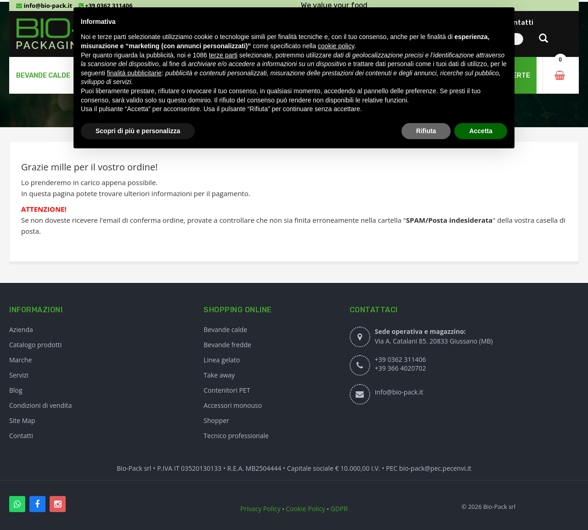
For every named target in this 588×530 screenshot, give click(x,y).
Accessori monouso (233, 405)
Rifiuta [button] (426, 131)
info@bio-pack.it (44, 5)
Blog (16, 390)
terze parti (223, 55)
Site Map (22, 420)
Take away (219, 375)
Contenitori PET (227, 390)
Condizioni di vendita (40, 405)
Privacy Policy (260, 508)
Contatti (21, 435)
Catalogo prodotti (35, 344)
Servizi (18, 375)
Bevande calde (225, 329)
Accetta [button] (480, 131)
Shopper (216, 420)
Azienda (21, 329)
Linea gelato (222, 359)
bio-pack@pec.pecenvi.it (435, 468)
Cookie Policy (305, 508)
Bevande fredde (227, 344)
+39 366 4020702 (400, 368)
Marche (20, 359)
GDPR (339, 508)
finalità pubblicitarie (134, 73)
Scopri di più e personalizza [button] (138, 131)
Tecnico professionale (236, 435)
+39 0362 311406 (400, 359)
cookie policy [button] (336, 46)
